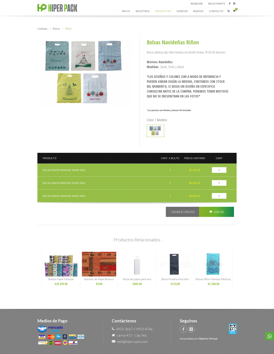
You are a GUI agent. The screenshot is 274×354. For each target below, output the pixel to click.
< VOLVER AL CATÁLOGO (182, 212)
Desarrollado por (198, 338)
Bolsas (56, 28)
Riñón (68, 28)
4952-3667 (124, 329)
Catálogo (42, 28)
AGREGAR (216, 211)
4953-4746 (144, 329)
